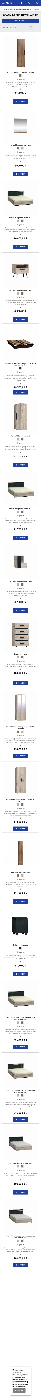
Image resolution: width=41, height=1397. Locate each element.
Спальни (12, 9)
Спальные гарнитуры (24, 9)
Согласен (19, 1390)
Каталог (4, 9)
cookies (15, 1372)
